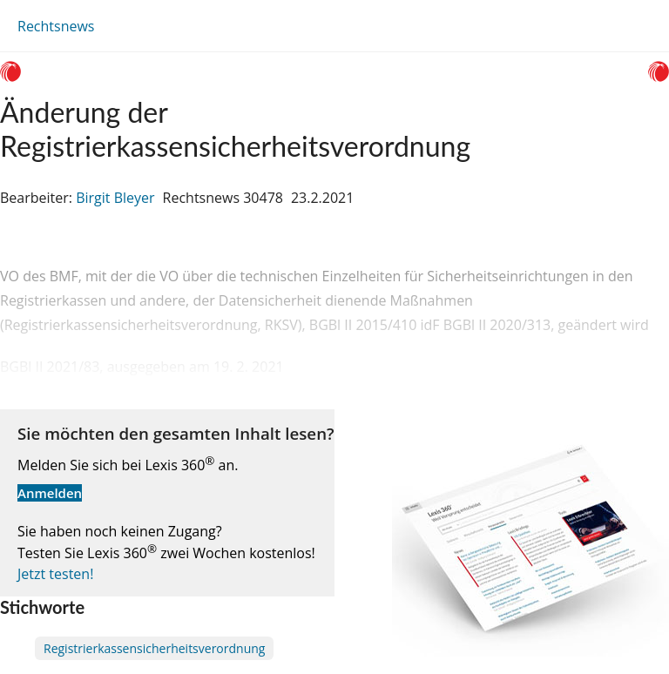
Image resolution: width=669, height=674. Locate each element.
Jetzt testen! (55, 573)
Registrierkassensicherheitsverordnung (154, 648)
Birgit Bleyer (115, 197)
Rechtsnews (55, 26)
